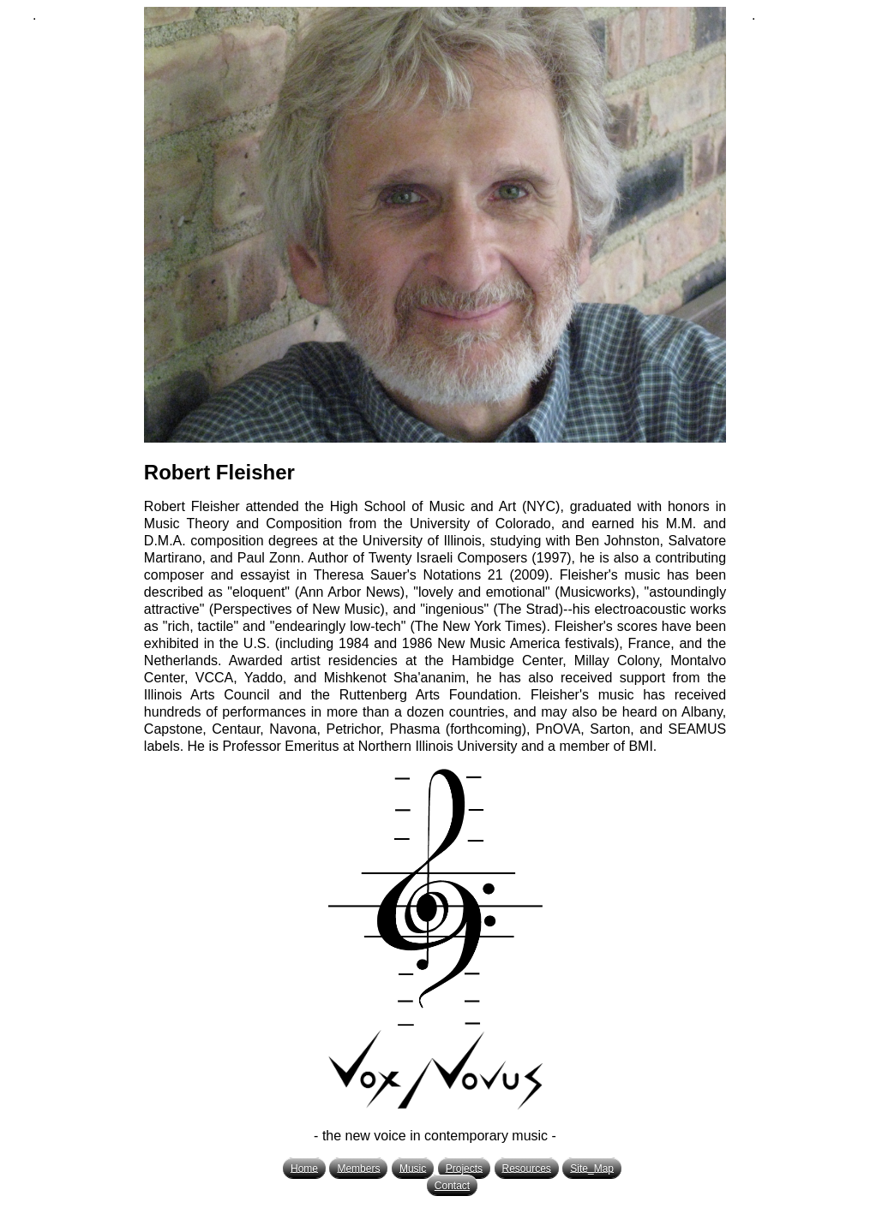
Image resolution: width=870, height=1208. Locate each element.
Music (412, 1168)
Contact (452, 1186)
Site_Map (592, 1168)
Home (304, 1168)
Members (358, 1168)
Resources (526, 1168)
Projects (464, 1168)
